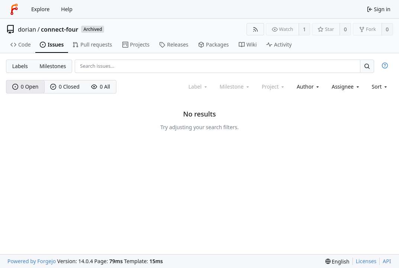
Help (67, 9)
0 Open (25, 86)
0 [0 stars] (345, 29)
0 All (100, 86)
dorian (27, 29)
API (387, 261)
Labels (20, 66)
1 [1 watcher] (304, 29)
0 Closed (65, 86)
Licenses (366, 261)
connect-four (59, 29)
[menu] (380, 86)
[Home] (14, 9)
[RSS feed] (255, 29)
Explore (40, 9)
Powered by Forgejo (31, 261)
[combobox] (308, 86)
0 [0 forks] (387, 29)
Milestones (52, 66)
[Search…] (367, 66)
